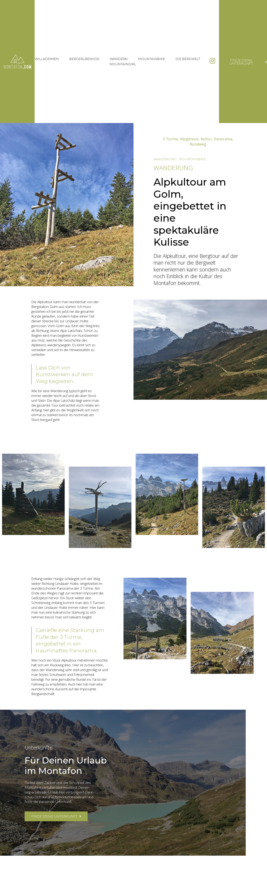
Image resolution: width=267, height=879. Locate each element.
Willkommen (47, 59)
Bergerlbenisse (84, 59)
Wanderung (165, 159)
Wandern (119, 59)
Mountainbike (151, 59)
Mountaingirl (123, 64)
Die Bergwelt (187, 59)
